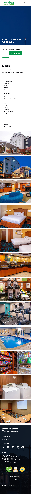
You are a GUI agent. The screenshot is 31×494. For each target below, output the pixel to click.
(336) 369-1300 (5, 57)
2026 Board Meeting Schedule (8, 458)
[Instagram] (3, 447)
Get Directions (15, 53)
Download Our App (6, 455)
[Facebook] (8, 447)
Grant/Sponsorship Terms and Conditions (11, 462)
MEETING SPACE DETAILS (7, 63)
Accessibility (11, 485)
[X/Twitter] (18, 447)
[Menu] (27, 3)
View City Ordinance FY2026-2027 (9, 456)
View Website (5, 60)
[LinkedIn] (13, 447)
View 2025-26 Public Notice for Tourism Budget (12, 459)
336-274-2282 (8, 438)
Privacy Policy (4, 485)
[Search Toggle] (24, 3)
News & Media (15, 479)
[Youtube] (22, 447)
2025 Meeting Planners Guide (15, 476)
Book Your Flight (5, 461)
